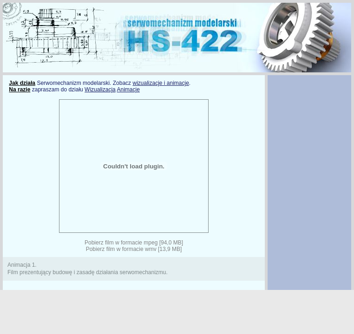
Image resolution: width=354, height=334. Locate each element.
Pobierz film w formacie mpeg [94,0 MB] (134, 242)
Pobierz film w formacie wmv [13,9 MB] (134, 249)
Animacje (128, 89)
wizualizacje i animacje (160, 83)
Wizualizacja (100, 89)
